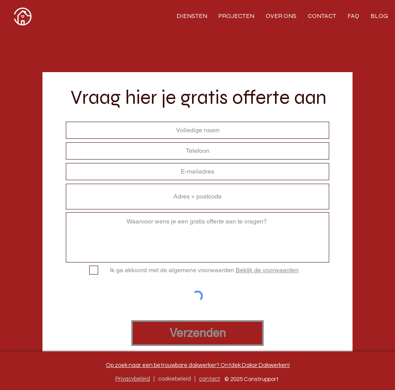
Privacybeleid (132, 379)
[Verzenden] (197, 333)
